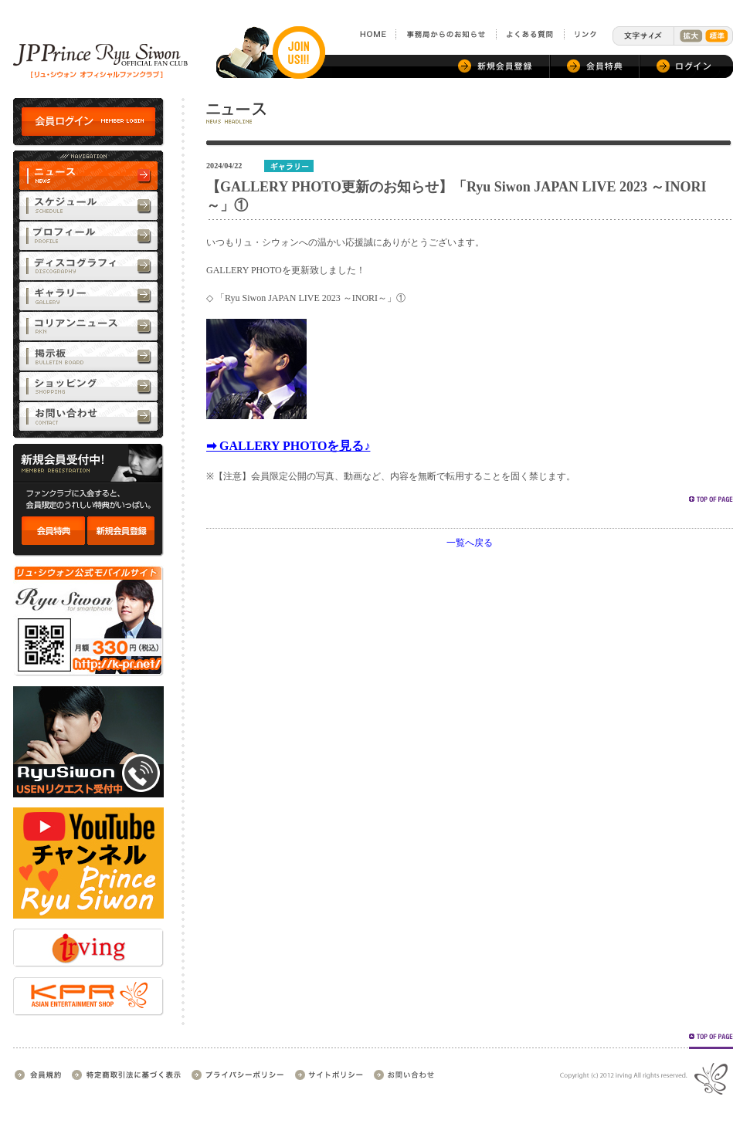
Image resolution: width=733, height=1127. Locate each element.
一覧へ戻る (469, 542)
